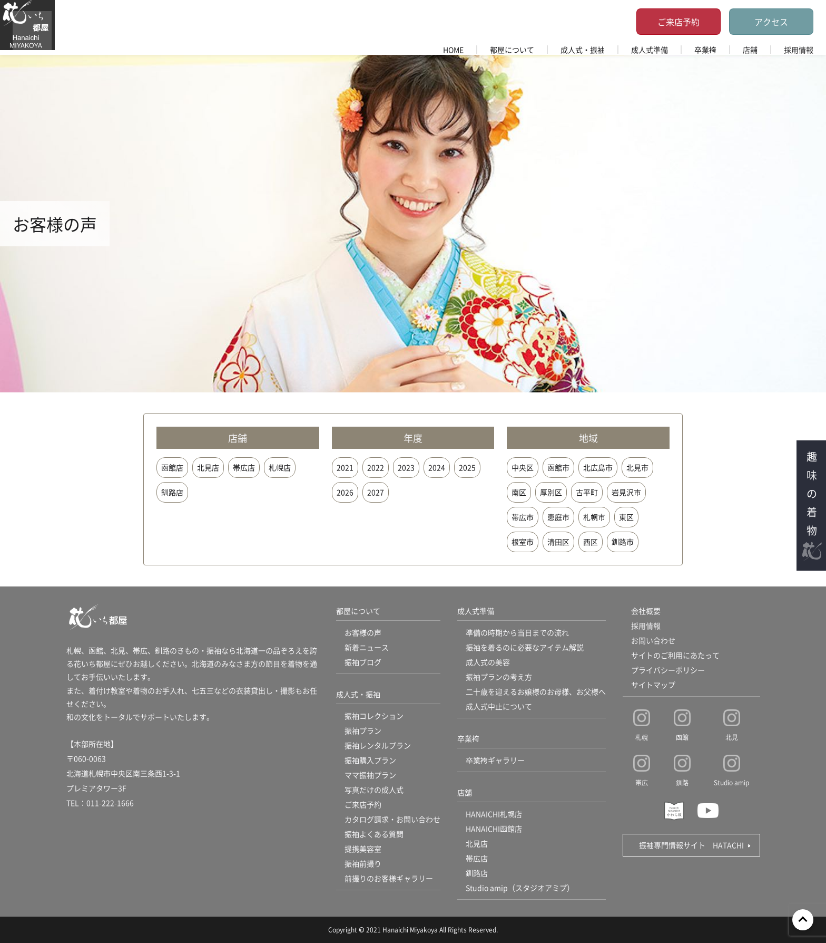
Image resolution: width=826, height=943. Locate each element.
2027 (375, 492)
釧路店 (172, 492)
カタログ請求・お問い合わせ (392, 819)
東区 (626, 517)
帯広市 (523, 517)
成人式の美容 (488, 662)
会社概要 (646, 610)
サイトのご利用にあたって (675, 655)
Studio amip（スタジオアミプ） (520, 887)
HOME (453, 49)
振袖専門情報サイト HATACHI (691, 845)
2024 (436, 467)
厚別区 (551, 492)
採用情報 (798, 49)
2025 (467, 467)
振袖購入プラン (370, 760)
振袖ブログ (363, 662)
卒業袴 (705, 49)
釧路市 (623, 541)
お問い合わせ (653, 640)
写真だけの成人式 (374, 789)
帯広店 (244, 467)
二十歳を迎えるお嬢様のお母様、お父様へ (536, 691)
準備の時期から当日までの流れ (517, 632)
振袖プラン (363, 730)
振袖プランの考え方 (499, 676)
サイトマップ (653, 684)
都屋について (512, 49)
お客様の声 (363, 632)
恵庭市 (558, 517)
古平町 (587, 492)
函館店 (172, 467)
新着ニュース (367, 647)
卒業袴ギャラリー (495, 760)
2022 (375, 467)
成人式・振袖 (582, 49)
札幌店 (280, 467)
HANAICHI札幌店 (494, 814)
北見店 (208, 467)
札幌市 (594, 517)
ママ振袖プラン (370, 774)
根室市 (523, 541)
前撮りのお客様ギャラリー (389, 878)
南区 (519, 492)
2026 (345, 492)
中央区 (523, 467)
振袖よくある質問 (374, 834)
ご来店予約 (678, 21)
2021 (345, 467)
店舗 (750, 49)
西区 (590, 541)
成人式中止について (499, 706)
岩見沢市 (626, 492)
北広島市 (598, 467)
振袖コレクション (374, 715)
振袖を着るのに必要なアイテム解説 (525, 647)
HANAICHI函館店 (494, 828)
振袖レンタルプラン (378, 745)
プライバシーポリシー (668, 670)
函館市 (558, 467)
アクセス (771, 21)
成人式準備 (649, 49)
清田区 (558, 541)
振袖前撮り (363, 863)
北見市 (637, 467)
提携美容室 (363, 848)
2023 (406, 467)
